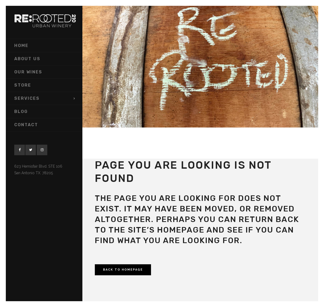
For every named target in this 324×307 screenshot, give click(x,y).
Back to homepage (123, 269)
